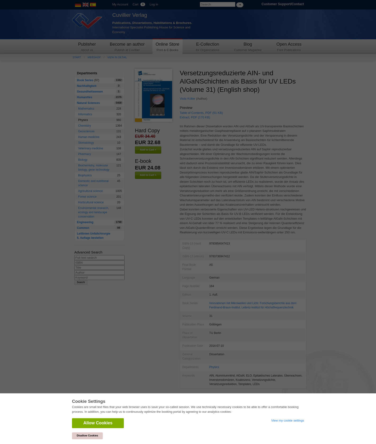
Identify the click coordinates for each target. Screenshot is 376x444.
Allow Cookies (97, 423)
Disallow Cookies (87, 435)
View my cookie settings (287, 420)
